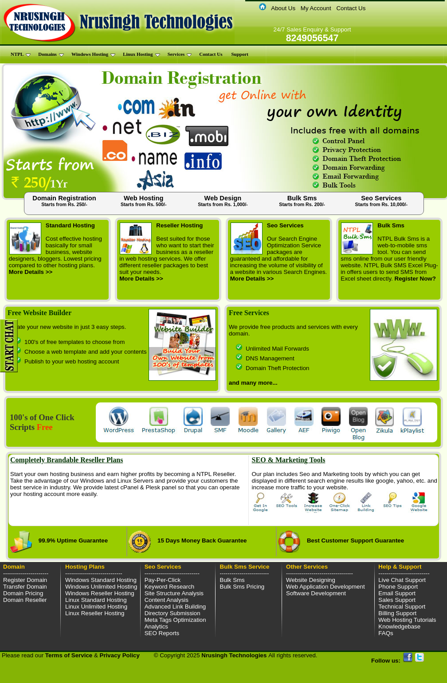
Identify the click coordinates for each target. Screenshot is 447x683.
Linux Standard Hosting (96, 600)
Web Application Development (325, 586)
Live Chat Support (402, 580)
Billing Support (397, 613)
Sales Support (397, 600)
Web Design (223, 201)
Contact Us (350, 8)
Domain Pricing (23, 593)
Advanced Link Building (175, 606)
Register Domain (25, 580)
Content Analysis (166, 600)
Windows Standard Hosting (101, 580)
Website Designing (310, 580)
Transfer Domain (25, 586)
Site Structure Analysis (174, 593)
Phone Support (398, 586)
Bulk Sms (302, 201)
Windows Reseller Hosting (99, 593)
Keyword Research (170, 586)
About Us (283, 8)
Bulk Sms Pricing (242, 586)
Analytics (156, 626)
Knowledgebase (399, 626)
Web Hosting (144, 201)
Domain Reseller (25, 600)
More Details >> (31, 272)
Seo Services (381, 201)
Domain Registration (64, 201)
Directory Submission (172, 613)
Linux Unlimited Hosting (96, 606)
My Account (316, 8)
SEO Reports (162, 633)
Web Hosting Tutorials (407, 620)
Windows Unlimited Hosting (101, 586)
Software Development (316, 593)
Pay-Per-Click (162, 580)
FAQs (385, 633)
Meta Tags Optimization (175, 620)
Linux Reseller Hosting (94, 613)
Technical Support (401, 606)
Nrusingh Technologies (234, 655)
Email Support (397, 593)
